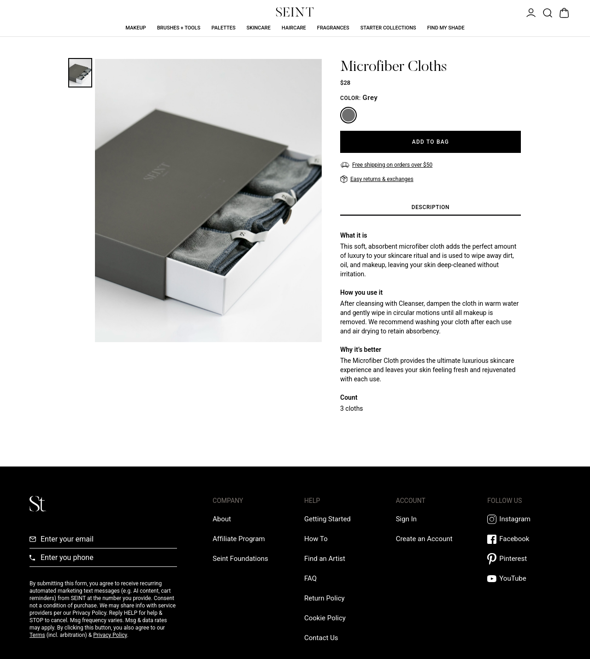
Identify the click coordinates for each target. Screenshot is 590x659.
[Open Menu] (530, 12)
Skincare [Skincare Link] (259, 28)
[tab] (430, 208)
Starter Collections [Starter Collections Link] (388, 28)
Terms (37, 635)
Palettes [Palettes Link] (224, 28)
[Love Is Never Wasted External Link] (240, 558)
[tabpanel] (430, 322)
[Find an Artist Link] (324, 558)
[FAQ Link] (310, 578)
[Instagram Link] (523, 519)
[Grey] (348, 115)
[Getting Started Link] (327, 519)
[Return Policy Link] (324, 598)
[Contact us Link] (321, 638)
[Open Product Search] (546, 12)
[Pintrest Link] (523, 559)
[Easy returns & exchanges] (376, 179)
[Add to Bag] (430, 142)
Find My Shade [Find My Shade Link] (446, 28)
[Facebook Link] (523, 539)
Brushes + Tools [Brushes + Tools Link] (179, 28)
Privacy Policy (110, 635)
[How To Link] (316, 539)
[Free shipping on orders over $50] (386, 164)
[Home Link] (295, 12)
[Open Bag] (563, 12)
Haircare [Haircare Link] (294, 28)
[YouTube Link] (523, 578)
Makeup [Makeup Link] (135, 28)
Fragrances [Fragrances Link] (333, 28)
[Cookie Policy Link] (325, 618)
